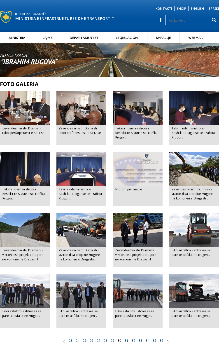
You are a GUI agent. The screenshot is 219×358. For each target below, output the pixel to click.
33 (140, 340)
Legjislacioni (127, 37)
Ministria (17, 37)
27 (98, 340)
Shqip (181, 8)
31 (126, 340)
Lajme (47, 37)
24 (77, 340)
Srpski (214, 8)
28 (105, 340)
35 (154, 340)
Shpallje (163, 37)
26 (91, 340)
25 (84, 340)
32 (133, 340)
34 (147, 340)
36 (161, 340)
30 (119, 340)
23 (70, 340)
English (197, 8)
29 (112, 340)
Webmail (195, 37)
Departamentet (84, 37)
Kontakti (164, 8)
